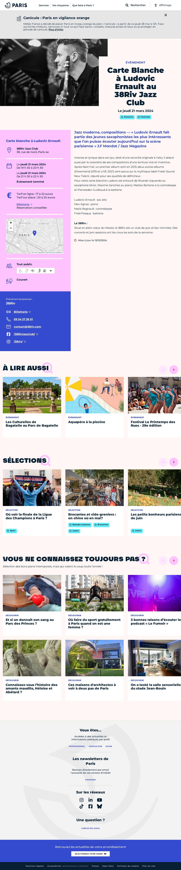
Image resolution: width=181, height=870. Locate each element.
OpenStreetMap (50, 252)
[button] (34, 233)
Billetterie (23, 204)
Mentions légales (35, 866)
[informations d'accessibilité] (36, 271)
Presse (95, 866)
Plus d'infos (56, 29)
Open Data (108, 866)
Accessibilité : (67, 866)
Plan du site (148, 866)
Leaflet (34, 252)
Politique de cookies (128, 866)
